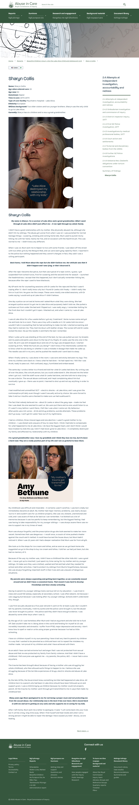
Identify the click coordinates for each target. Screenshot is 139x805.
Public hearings (78, 777)
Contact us (12, 772)
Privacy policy (13, 764)
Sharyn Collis (110, 175)
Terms (10, 767)
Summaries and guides (120, 776)
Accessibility (13, 770)
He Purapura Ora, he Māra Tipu (37, 778)
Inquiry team (98, 777)
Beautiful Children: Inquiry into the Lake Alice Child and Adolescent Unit (54, 61)
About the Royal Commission (99, 773)
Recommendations (121, 772)
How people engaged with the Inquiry (80, 773)
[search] (82, 4)
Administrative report (38, 788)
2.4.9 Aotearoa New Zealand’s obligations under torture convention (115, 163)
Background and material (101, 762)
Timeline (96, 788)
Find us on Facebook (85, 749)
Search (124, 4)
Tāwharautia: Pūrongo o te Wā (38, 784)
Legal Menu (13, 758)
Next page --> (83, 731)
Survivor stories (57, 777)
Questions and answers (56, 773)
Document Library (121, 767)
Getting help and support (57, 768)
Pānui (95, 790)
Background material (96, 16)
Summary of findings (112, 171)
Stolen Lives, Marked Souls (37, 771)
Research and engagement (65, 16)
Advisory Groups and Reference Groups (101, 781)
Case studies (119, 770)
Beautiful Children (36, 775)
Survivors (36, 16)
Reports (14, 16)
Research (75, 780)
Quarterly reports (99, 785)
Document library (121, 16)
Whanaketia (34, 767)
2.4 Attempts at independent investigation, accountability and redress (115, 102)
